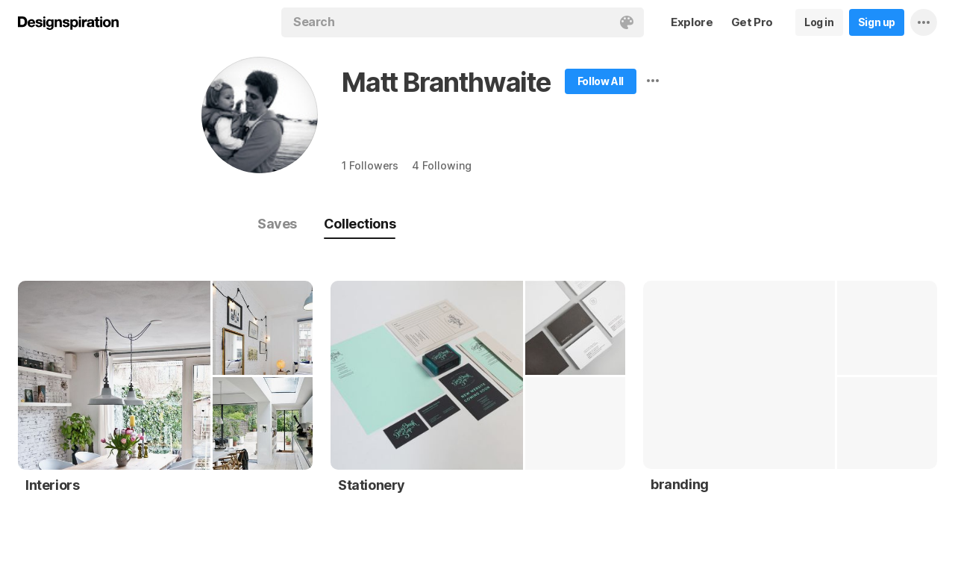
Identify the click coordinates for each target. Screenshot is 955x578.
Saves (277, 223)
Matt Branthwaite (446, 82)
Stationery (371, 485)
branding (680, 484)
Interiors (52, 485)
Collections (359, 223)
